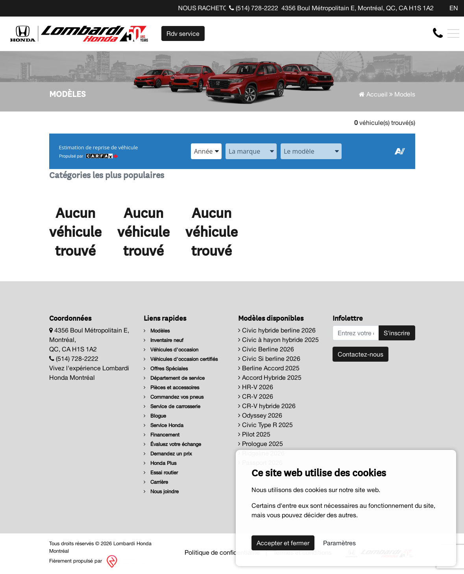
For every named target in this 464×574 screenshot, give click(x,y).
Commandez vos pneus (173, 397)
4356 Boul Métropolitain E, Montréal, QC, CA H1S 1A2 (357, 7)
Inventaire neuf (163, 340)
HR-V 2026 (255, 386)
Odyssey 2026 (260, 415)
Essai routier (161, 473)
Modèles (157, 331)
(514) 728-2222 (253, 7)
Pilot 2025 (254, 434)
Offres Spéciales (166, 369)
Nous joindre (161, 491)
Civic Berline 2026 (266, 349)
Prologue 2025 (260, 443)
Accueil (373, 94)
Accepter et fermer (283, 542)
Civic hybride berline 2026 (277, 330)
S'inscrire (397, 332)
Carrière (156, 482)
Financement (161, 435)
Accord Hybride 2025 (269, 377)
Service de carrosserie (172, 406)
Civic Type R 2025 (265, 424)
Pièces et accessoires (171, 387)
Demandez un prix (168, 454)
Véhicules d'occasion (171, 350)
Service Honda (163, 425)
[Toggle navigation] (453, 33)
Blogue (155, 416)
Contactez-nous (360, 354)
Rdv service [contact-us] (183, 33)
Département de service (174, 378)
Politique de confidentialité (222, 552)
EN (453, 7)
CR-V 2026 (255, 396)
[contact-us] (438, 33)
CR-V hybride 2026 (267, 405)
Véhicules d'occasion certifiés (181, 359)
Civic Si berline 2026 (269, 358)
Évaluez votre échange (172, 444)
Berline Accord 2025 (268, 368)
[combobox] (206, 151)
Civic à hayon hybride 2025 (278, 339)
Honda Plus (160, 463)
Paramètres (339, 542)
